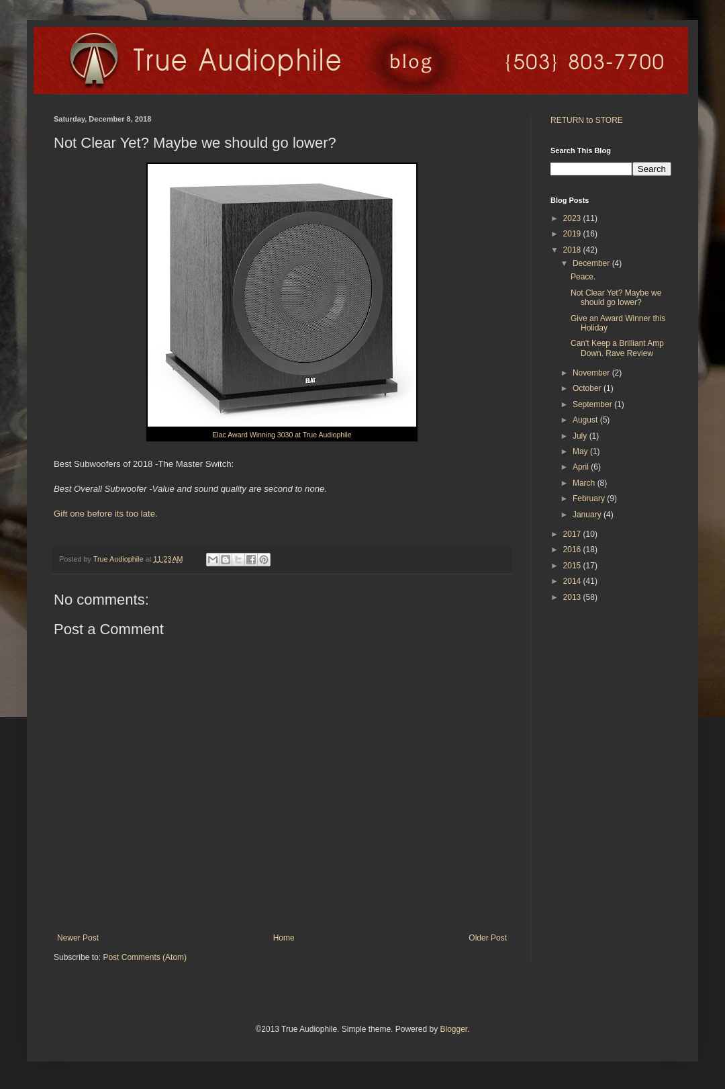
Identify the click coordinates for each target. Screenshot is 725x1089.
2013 (573, 597)
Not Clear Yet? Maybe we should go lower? (616, 297)
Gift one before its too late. (106, 514)
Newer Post (78, 938)
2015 (573, 565)
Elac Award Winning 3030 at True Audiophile (281, 435)
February (590, 498)
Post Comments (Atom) (145, 957)
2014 (573, 581)
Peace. (583, 276)
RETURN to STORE (586, 120)
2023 (573, 218)
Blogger (453, 1029)
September (593, 404)
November (592, 373)
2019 (573, 233)
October (588, 388)
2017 (573, 534)
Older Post (488, 938)
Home (284, 938)
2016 (573, 549)
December (592, 263)
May (581, 451)
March (585, 483)
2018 (573, 250)
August (586, 420)
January (588, 514)
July (581, 436)
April (582, 467)
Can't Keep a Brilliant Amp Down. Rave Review (617, 348)
